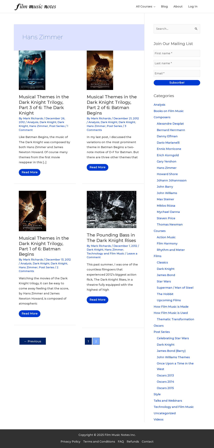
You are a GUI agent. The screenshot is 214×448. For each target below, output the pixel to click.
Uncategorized (165, 413)
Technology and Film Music (105, 253)
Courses (160, 231)
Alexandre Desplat (170, 123)
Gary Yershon (166, 161)
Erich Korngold (168, 155)
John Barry (165, 186)
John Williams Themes (173, 357)
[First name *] (177, 53)
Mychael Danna (168, 212)
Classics (162, 262)
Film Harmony (167, 243)
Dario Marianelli (168, 142)
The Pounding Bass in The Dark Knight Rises (111, 237)
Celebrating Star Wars (173, 338)
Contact (148, 441)
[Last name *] (177, 63)
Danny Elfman (167, 136)
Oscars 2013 (165, 375)
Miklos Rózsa (166, 205)
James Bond (166, 275)
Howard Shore (167, 174)
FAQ (121, 441)
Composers (162, 117)
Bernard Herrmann (171, 130)
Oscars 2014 (165, 381)
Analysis (32, 122)
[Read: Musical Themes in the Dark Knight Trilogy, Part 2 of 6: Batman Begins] (100, 70)
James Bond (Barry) (171, 351)
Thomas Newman (170, 224)
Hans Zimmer (38, 126)
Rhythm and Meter (171, 250)
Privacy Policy (70, 441)
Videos (158, 419)
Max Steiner (165, 199)
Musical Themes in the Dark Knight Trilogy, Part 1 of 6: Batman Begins (44, 246)
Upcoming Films (169, 300)
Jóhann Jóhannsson (172, 180)
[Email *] (177, 73)
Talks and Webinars (168, 400)
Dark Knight (48, 122)
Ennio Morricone (169, 149)
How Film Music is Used (171, 313)
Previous (32, 341)
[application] (153, 6)
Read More (29, 173)
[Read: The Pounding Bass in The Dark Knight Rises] (111, 209)
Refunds (133, 441)
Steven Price (166, 218)
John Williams (167, 193)
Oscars (158, 325)
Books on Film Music (169, 111)
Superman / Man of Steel (175, 287)
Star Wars (164, 281)
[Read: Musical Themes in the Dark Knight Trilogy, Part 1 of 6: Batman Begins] (32, 211)
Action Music (166, 237)
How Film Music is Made (171, 306)
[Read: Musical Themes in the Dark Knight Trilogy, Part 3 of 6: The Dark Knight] (32, 70)
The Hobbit (165, 294)
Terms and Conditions (99, 441)
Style (157, 394)
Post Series (57, 126)
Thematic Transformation (175, 319)
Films (157, 256)
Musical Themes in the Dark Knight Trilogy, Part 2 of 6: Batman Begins (112, 104)
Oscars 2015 (165, 388)
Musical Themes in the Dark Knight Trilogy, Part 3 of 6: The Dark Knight (44, 104)
